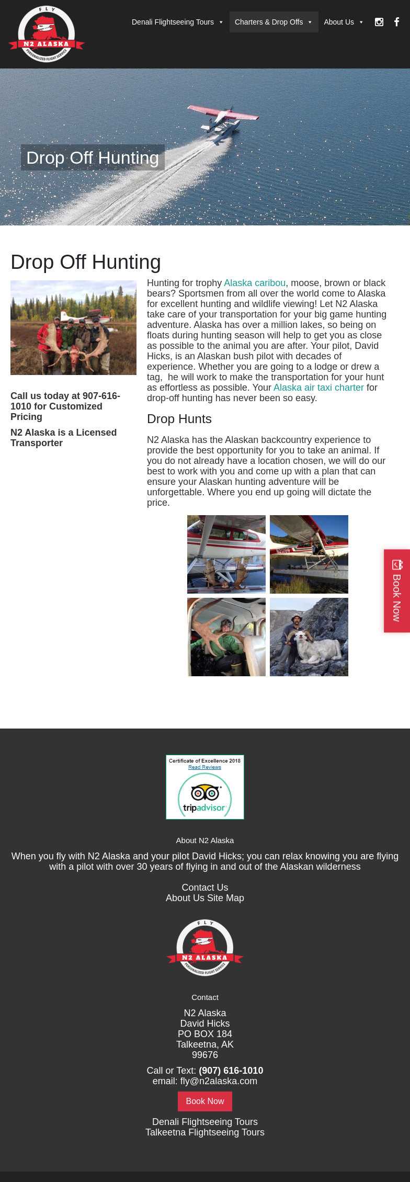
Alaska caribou (255, 283)
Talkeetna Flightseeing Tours (205, 1132)
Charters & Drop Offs (274, 22)
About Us (344, 22)
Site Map (225, 898)
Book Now (205, 1101)
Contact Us (204, 887)
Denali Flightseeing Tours (178, 22)
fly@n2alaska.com (218, 1081)
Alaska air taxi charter (319, 387)
